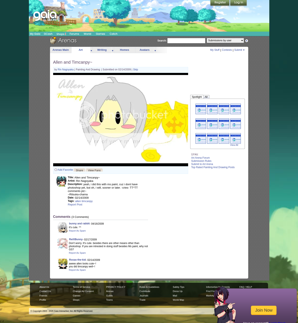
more (91, 50)
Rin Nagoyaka (66, 69)
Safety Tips (178, 287)
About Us (44, 287)
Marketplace (212, 295)
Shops (61, 34)
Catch (113, 34)
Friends (43, 295)
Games (100, 34)
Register (220, 3)
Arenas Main (61, 49)
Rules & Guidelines (149, 287)
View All (234, 145)
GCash (48, 34)
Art (81, 49)
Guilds (109, 295)
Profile (42, 300)
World (87, 34)
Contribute (144, 291)
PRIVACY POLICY (115, 287)
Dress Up (177, 291)
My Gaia (35, 34)
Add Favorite (65, 169)
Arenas (109, 291)
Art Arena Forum (200, 157)
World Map (178, 300)
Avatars (145, 49)
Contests (227, 49)
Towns (109, 300)
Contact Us (45, 291)
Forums (74, 34)
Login (238, 3)
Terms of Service (81, 287)
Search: (162, 40)
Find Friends (212, 291)
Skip (135, 69)
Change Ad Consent (83, 291)
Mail (175, 295)
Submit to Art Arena (202, 164)
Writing (102, 49)
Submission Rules (201, 160)
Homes (124, 49)
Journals (143, 295)
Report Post (75, 204)
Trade (142, 300)
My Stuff (215, 49)
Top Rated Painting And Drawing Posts (213, 167)
